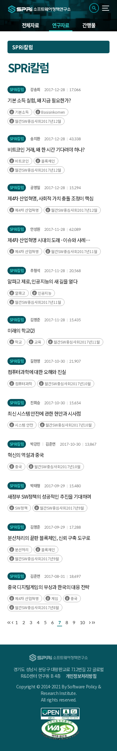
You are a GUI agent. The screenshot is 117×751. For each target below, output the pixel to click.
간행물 (88, 25)
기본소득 (22, 112)
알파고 (20, 293)
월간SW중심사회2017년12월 (38, 121)
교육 (37, 341)
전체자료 (30, 25)
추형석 (35, 270)
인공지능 (44, 293)
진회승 (35, 403)
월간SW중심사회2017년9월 (62, 507)
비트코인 (22, 160)
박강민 (35, 444)
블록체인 (48, 160)
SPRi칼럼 (17, 89)
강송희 (35, 89)
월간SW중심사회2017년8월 (37, 607)
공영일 (35, 187)
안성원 (35, 229)
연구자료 (60, 25)
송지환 (35, 139)
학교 (18, 341)
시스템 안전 (24, 424)
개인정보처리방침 (81, 676)
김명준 (35, 320)
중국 (18, 466)
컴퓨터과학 (23, 383)
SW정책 (21, 507)
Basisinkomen (53, 112)
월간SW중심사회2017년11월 (74, 251)
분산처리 (22, 549)
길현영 (35, 361)
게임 (54, 598)
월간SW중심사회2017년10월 (68, 383)
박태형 (35, 486)
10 (82, 622)
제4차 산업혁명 (27, 210)
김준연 (50, 444)
